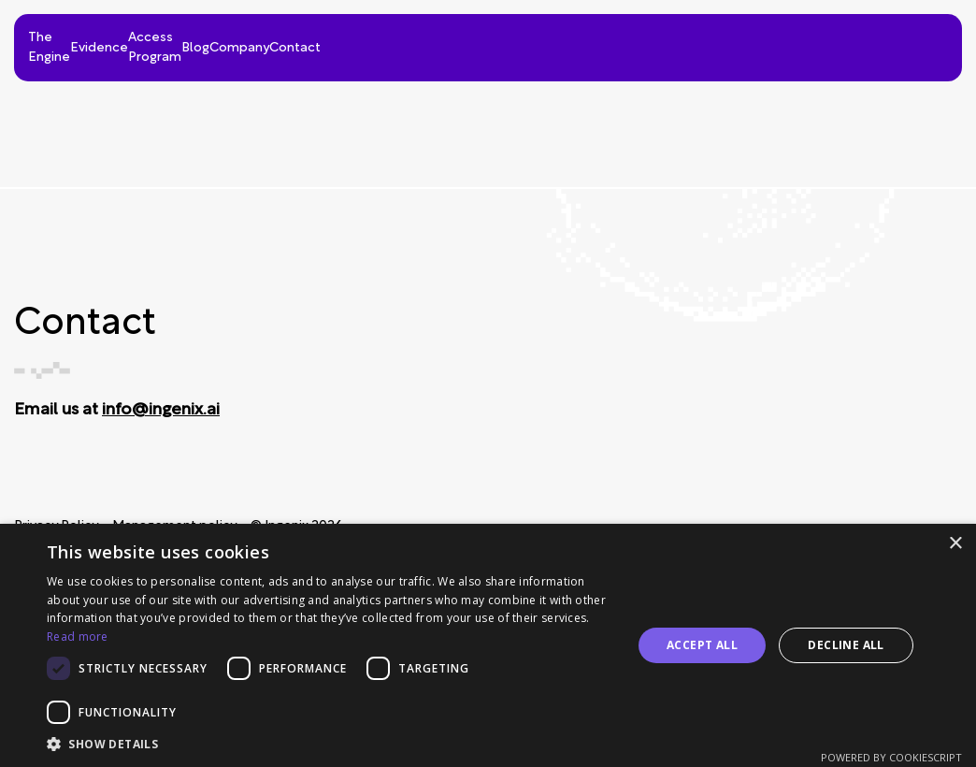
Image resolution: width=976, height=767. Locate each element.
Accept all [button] (702, 645)
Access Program (554, 43)
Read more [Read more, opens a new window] (77, 636)
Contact (908, 43)
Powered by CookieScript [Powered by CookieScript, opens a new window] (891, 757)
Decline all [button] (845, 645)
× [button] (955, 544)
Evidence (411, 43)
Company (789, 43)
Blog (682, 43)
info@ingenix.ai (161, 410)
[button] (330, 743)
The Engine (285, 43)
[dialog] (488, 645)
